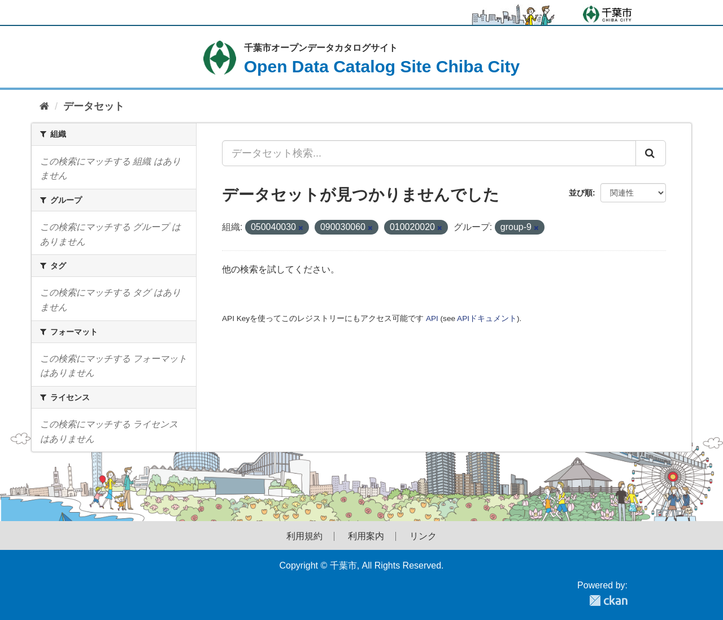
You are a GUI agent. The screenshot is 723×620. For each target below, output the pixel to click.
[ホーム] (44, 106)
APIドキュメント (487, 318)
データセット (93, 106)
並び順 (581, 192)
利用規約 (304, 536)
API (432, 318)
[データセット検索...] (429, 153)
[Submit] (650, 153)
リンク (423, 536)
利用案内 (366, 536)
